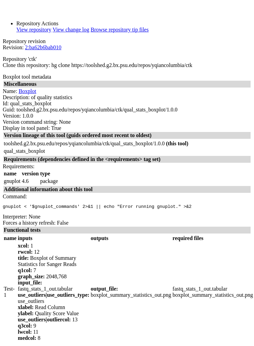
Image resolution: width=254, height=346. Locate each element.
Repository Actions (37, 23)
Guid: (9, 109)
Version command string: (30, 122)
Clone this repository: (26, 65)
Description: (16, 97)
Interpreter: (15, 218)
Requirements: (18, 166)
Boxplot (27, 91)
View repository (33, 29)
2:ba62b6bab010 (43, 47)
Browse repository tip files (120, 29)
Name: (10, 91)
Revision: (13, 47)
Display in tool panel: (26, 128)
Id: (6, 103)
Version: (12, 116)
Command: (15, 196)
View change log (71, 29)
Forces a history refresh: (29, 224)
